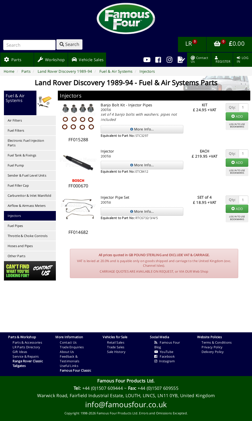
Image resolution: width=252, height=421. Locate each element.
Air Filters (15, 120)
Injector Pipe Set (115, 197)
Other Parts (16, 256)
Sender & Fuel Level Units (27, 175)
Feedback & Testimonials (69, 358)
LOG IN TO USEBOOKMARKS (237, 125)
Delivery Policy (213, 352)
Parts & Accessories (27, 342)
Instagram (164, 361)
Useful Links (69, 366)
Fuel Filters (16, 130)
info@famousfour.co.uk (126, 404)
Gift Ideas (20, 352)
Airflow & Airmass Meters (27, 205)
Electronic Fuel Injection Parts (26, 142)
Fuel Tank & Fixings (22, 155)
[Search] (29, 45)
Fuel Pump (16, 165)
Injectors (14, 215)
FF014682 (78, 232)
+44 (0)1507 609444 (102, 388)
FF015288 (78, 139)
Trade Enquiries (72, 347)
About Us (67, 352)
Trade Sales (115, 347)
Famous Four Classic (75, 370)
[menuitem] (158, 60)
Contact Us (68, 342)
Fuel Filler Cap (18, 185)
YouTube (163, 352)
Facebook (164, 356)
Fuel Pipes (15, 226)
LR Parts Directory (26, 347)
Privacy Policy (212, 347)
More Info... (142, 129)
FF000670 (78, 186)
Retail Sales (115, 342)
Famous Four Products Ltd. (126, 381)
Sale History (116, 352)
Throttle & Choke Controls (28, 236)
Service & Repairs (26, 356)
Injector (107, 151)
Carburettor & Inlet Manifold (29, 195)
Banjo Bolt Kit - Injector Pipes (126, 104)
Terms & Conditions (217, 342)
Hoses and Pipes (20, 246)
